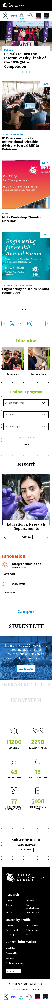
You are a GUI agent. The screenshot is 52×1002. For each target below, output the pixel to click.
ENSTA (9, 912)
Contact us (13, 971)
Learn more (9, 574)
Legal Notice (12, 948)
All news (26, 309)
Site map (10, 958)
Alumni (29, 934)
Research (10, 905)
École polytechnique (32, 906)
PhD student (32, 925)
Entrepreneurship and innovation (25, 565)
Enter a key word (26, 437)
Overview (26, 537)
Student (9, 925)
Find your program (26, 392)
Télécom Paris (32, 912)
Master (9, 900)
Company (10, 934)
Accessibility (11, 953)
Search (26, 444)
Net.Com (30, 989)
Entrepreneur (32, 930)
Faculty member (13, 930)
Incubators (18, 583)
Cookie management (15, 963)
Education (31, 900)
